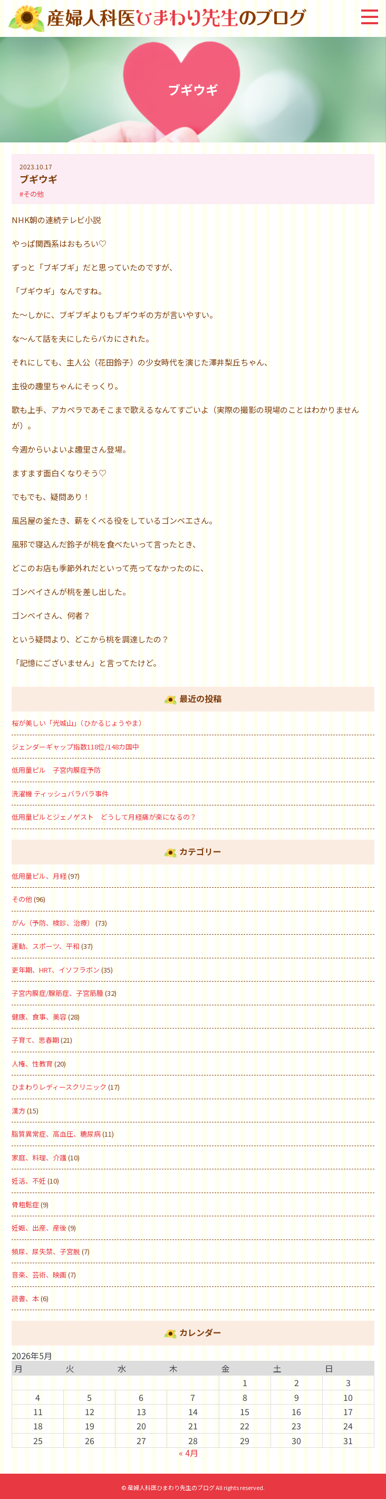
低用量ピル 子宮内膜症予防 (56, 770)
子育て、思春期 (35, 1040)
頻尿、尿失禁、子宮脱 (46, 1251)
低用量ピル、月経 (39, 876)
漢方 (18, 1111)
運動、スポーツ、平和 (46, 946)
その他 (22, 899)
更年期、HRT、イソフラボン (56, 970)
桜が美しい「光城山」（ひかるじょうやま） (79, 723)
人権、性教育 (32, 1064)
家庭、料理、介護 (39, 1157)
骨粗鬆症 (25, 1204)
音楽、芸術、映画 (39, 1275)
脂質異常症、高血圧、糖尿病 (56, 1134)
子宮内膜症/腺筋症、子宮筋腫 (57, 993)
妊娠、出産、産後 (39, 1228)
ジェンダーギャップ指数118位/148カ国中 (75, 747)
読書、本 (25, 1298)
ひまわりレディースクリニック (59, 1087)
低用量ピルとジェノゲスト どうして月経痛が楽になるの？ (104, 817)
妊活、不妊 (29, 1181)
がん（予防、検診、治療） (53, 923)
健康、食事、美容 (39, 1017)
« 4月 (188, 1452)
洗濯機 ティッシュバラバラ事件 (60, 794)
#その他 (32, 194)
